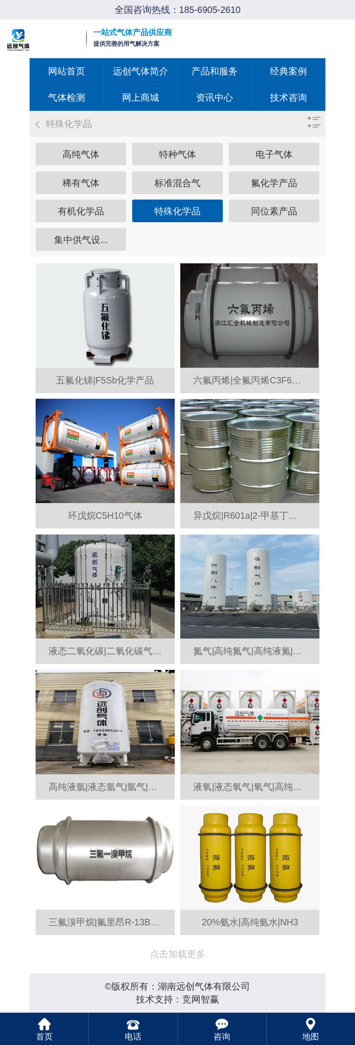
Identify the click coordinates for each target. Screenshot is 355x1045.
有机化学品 (81, 211)
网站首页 (66, 71)
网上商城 (140, 97)
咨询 (222, 1036)
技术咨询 (288, 97)
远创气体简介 (140, 71)
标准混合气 (177, 183)
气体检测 (66, 97)
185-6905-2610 (210, 10)
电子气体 (274, 154)
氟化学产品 (274, 183)
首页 (44, 1036)
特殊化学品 (177, 211)
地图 (310, 1036)
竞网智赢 (200, 999)
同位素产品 (274, 211)
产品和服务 (214, 71)
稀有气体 (80, 183)
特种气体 (177, 154)
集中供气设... (81, 240)
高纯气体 (80, 154)
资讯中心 (214, 97)
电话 (133, 1036)
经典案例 (288, 71)
